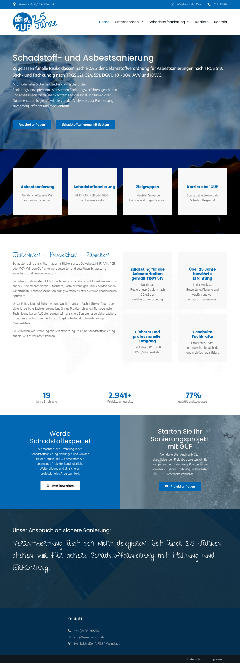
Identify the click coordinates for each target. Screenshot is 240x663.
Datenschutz (195, 659)
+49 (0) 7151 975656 (87, 631)
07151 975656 (220, 4)
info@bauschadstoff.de (189, 4)
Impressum (217, 659)
